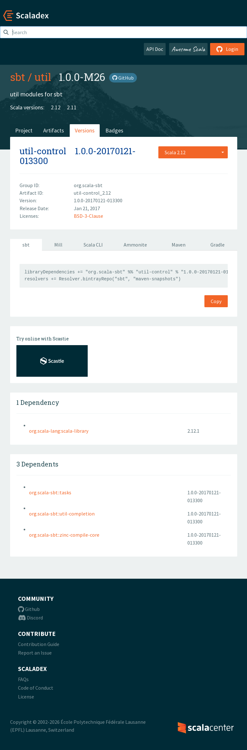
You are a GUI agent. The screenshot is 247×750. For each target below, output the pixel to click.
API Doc (154, 49)
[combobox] (193, 152)
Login (227, 49)
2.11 (72, 107)
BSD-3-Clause (88, 216)
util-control (43, 151)
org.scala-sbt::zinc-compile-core (64, 535)
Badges (114, 130)
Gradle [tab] (217, 244)
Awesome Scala (188, 49)
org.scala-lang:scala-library (58, 431)
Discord (30, 617)
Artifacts (53, 130)
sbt (17, 77)
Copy (216, 301)
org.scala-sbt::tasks (50, 492)
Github (29, 609)
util (42, 77)
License (26, 696)
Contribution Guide (38, 644)
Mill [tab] (58, 244)
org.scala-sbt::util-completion (62, 513)
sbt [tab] (26, 244)
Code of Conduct (35, 688)
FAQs (23, 679)
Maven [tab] (178, 244)
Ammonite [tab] (135, 244)
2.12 (56, 107)
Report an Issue (35, 652)
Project (23, 130)
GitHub (123, 78)
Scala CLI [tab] (93, 244)
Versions (85, 130)
